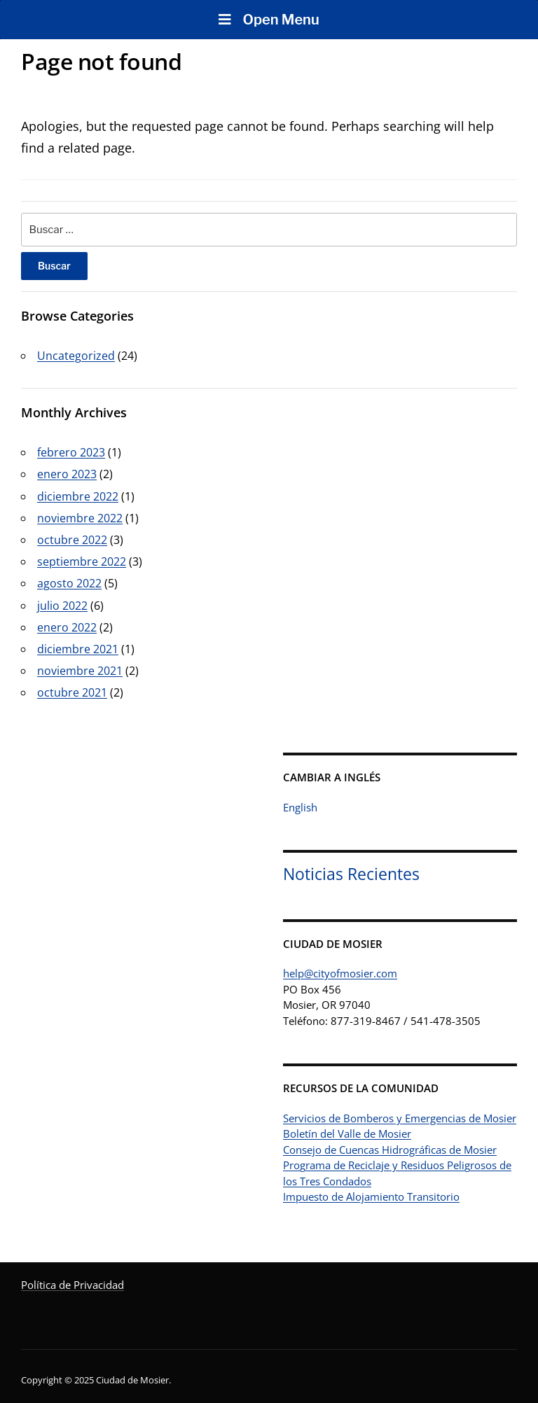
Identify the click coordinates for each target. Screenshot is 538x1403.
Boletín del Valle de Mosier (347, 1133)
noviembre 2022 (80, 518)
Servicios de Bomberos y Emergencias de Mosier (399, 1118)
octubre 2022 (72, 539)
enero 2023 (67, 474)
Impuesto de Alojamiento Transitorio (371, 1196)
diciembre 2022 (77, 496)
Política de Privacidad (72, 1285)
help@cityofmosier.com (340, 973)
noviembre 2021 (80, 670)
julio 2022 (62, 605)
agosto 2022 (69, 583)
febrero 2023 (71, 452)
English (300, 807)
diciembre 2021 (77, 649)
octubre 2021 (72, 692)
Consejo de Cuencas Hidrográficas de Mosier (390, 1150)
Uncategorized (76, 355)
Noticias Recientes (351, 874)
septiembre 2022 (81, 561)
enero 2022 (67, 627)
